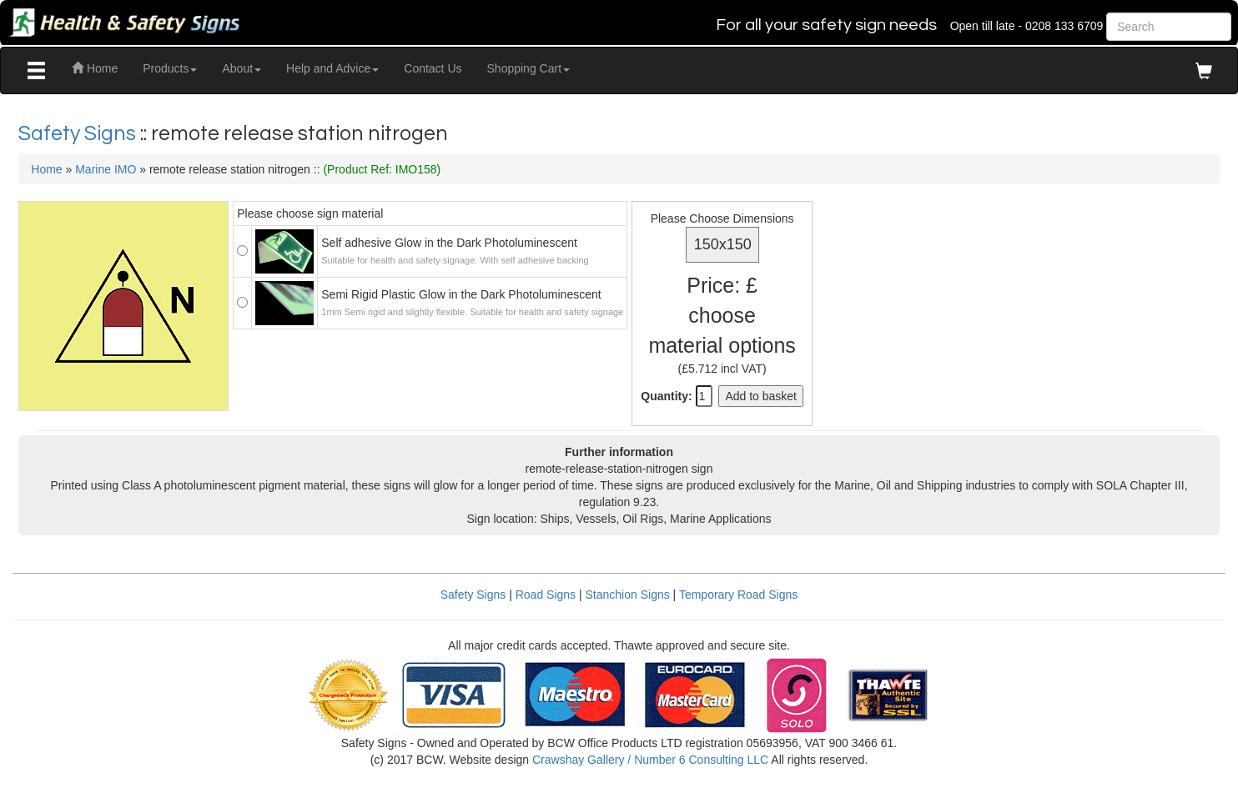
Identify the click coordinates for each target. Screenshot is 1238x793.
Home (95, 68)
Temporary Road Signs (738, 594)
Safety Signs (79, 133)
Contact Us (432, 68)
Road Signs (546, 594)
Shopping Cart (529, 68)
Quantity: (666, 396)
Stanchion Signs (628, 594)
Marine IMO (105, 169)
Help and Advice (332, 68)
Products (170, 68)
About (241, 68)
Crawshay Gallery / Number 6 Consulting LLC (650, 759)
